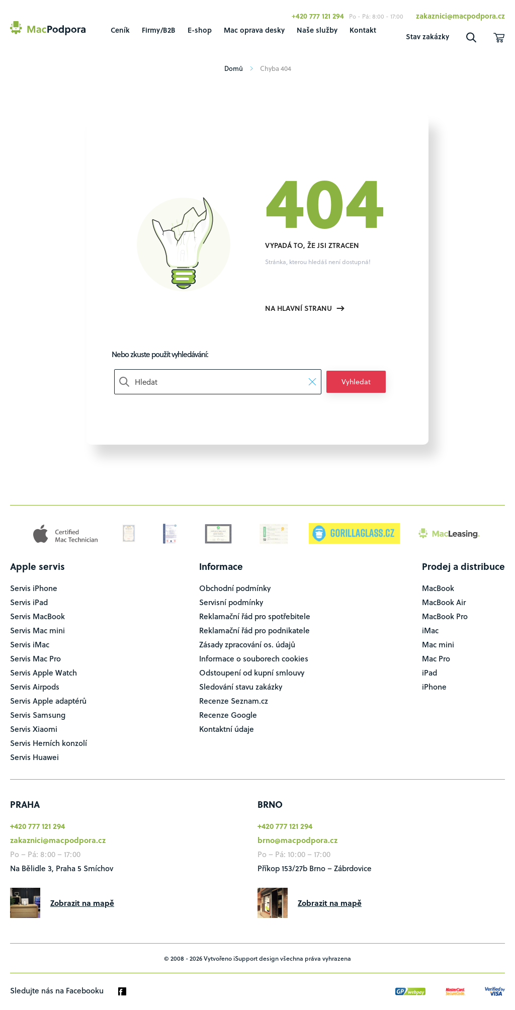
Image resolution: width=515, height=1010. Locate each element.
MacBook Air (444, 602)
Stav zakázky (427, 36)
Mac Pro (436, 658)
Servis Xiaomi (33, 728)
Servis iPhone (33, 588)
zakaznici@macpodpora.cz (460, 16)
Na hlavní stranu (305, 308)
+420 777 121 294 (318, 16)
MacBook (438, 588)
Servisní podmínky (231, 602)
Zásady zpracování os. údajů (247, 644)
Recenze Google (228, 714)
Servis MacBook (37, 616)
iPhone (434, 686)
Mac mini (438, 644)
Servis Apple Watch (43, 672)
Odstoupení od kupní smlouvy (251, 672)
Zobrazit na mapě (82, 902)
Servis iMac (29, 644)
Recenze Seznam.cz (233, 700)
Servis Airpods (34, 686)
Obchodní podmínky (235, 588)
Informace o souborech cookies (253, 658)
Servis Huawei (34, 757)
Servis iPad (29, 602)
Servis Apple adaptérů (48, 700)
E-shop (200, 30)
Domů (237, 68)
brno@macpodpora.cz (297, 840)
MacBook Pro (445, 616)
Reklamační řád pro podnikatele (254, 630)
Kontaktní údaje (226, 728)
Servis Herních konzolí (48, 742)
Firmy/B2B (159, 30)
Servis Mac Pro (35, 658)
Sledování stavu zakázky (240, 686)
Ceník (120, 30)
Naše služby (317, 30)
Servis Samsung (37, 714)
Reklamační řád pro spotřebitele (254, 616)
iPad (429, 672)
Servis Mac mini (37, 630)
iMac (430, 630)
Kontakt (363, 30)
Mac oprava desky (254, 30)
